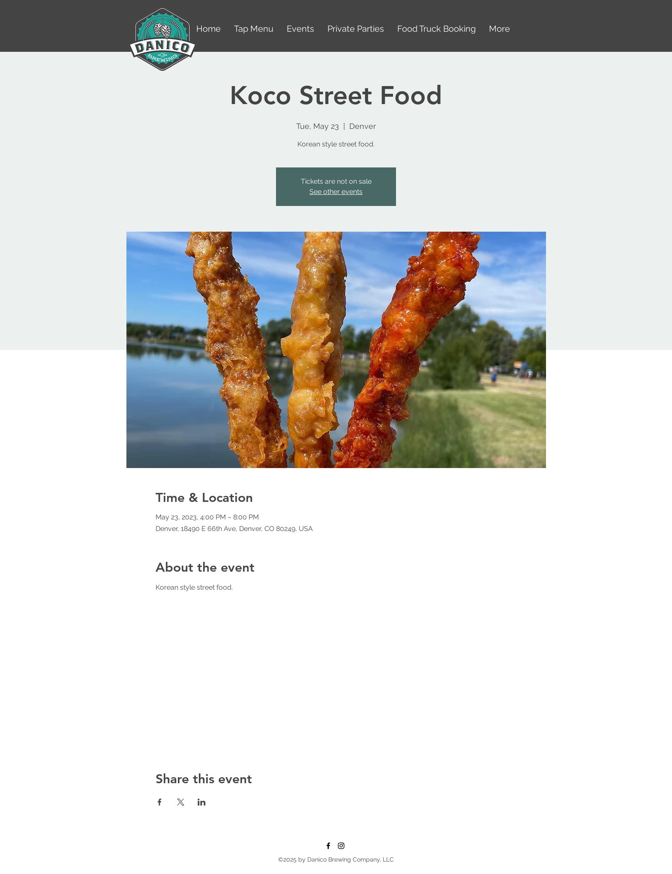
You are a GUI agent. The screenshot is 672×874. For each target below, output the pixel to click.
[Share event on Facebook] (160, 802)
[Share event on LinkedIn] (202, 802)
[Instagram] (341, 845)
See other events (336, 192)
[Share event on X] (181, 802)
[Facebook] (328, 845)
